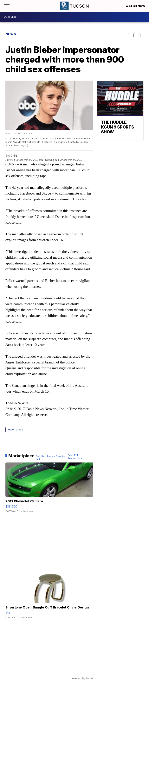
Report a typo (15, 429)
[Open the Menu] (6, 6)
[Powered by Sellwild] (87, 678)
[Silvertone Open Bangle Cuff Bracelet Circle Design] (49, 596)
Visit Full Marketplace (75, 457)
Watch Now (136, 6)
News (10, 34)
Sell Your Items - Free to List (50, 458)
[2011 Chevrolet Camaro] (49, 489)
